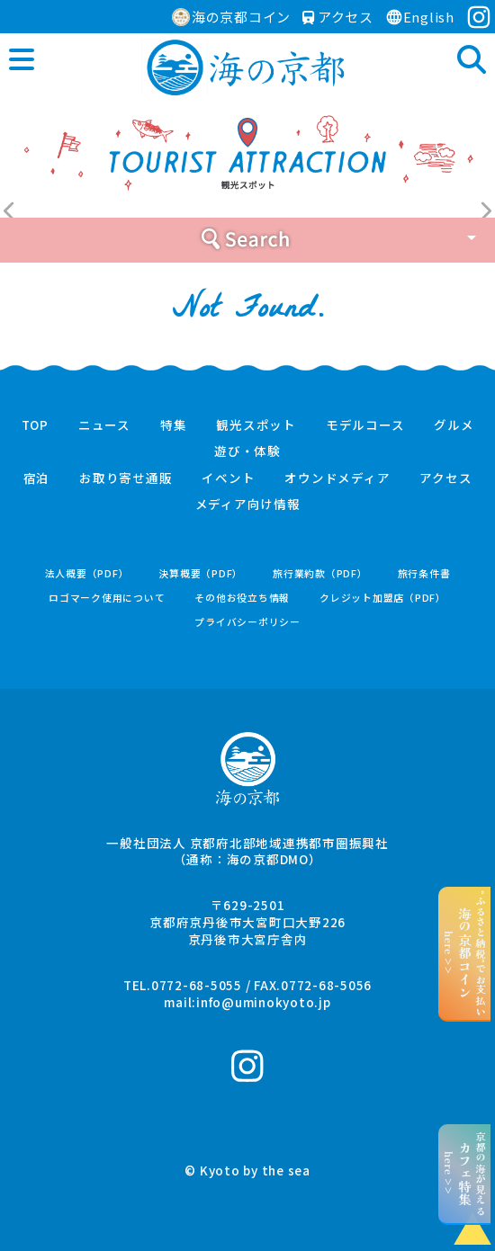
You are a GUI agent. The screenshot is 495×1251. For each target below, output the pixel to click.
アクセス (338, 16)
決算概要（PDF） (200, 573)
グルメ (453, 425)
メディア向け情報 (248, 504)
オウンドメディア (337, 478)
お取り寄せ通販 (125, 478)
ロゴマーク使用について (107, 598)
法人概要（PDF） (87, 573)
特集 (173, 425)
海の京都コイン (231, 16)
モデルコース (365, 425)
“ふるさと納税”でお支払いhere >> (465, 953)
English (419, 16)
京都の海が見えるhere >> (465, 1173)
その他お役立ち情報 (242, 598)
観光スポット (256, 425)
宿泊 (36, 478)
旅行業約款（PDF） (320, 573)
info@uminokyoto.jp (263, 1002)
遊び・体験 (247, 451)
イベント (228, 478)
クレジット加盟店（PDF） (383, 598)
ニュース (104, 425)
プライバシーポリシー (247, 622)
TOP (35, 425)
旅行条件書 (424, 573)
